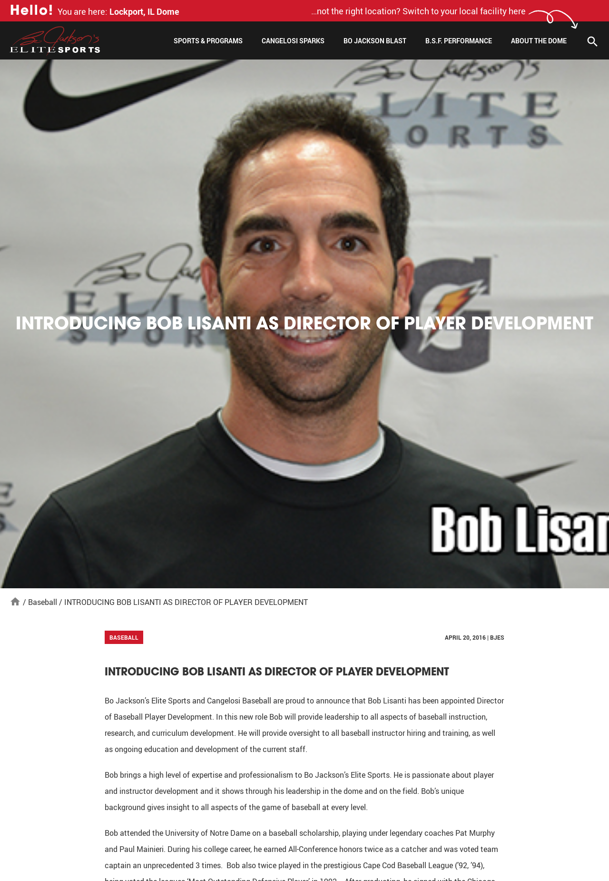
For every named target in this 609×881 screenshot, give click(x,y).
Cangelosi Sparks (293, 40)
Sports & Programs (208, 40)
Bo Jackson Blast (375, 40)
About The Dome (539, 40)
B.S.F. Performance (458, 40)
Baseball (42, 602)
